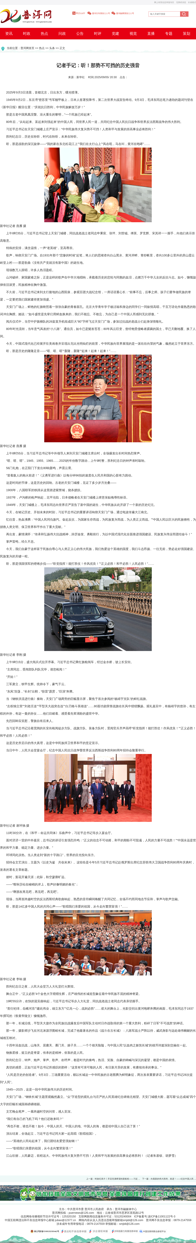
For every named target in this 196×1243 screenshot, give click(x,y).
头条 (52, 48)
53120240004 (122, 1216)
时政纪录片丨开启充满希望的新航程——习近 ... (117, 1179)
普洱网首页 (27, 48)
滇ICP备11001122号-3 (161, 1216)
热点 (42, 48)
